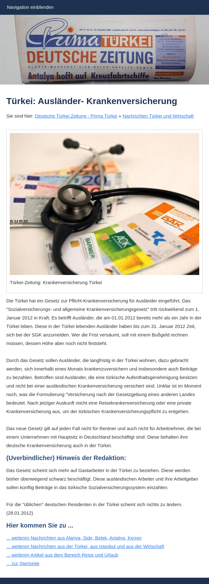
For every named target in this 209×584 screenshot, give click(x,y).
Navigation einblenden (30, 7)
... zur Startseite (22, 563)
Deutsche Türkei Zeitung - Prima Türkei (76, 116)
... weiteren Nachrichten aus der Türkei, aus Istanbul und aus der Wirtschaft (85, 546)
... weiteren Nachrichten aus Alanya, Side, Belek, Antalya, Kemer (74, 537)
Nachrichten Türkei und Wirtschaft (158, 116)
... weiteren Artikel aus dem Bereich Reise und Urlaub (62, 555)
